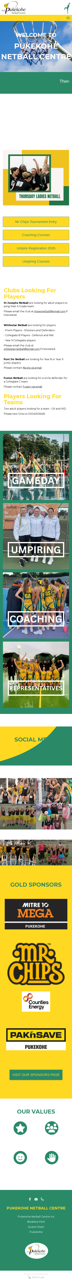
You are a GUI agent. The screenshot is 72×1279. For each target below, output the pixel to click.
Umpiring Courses (36, 261)
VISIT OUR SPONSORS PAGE (36, 1075)
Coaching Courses (36, 235)
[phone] (42, 1199)
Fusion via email (32, 386)
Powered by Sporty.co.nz (36, 1274)
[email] (36, 1199)
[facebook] (30, 1199)
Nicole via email (32, 367)
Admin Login (36, 1277)
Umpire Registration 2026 (36, 248)
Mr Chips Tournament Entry (36, 222)
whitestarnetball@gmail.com (22, 349)
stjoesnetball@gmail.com (49, 311)
